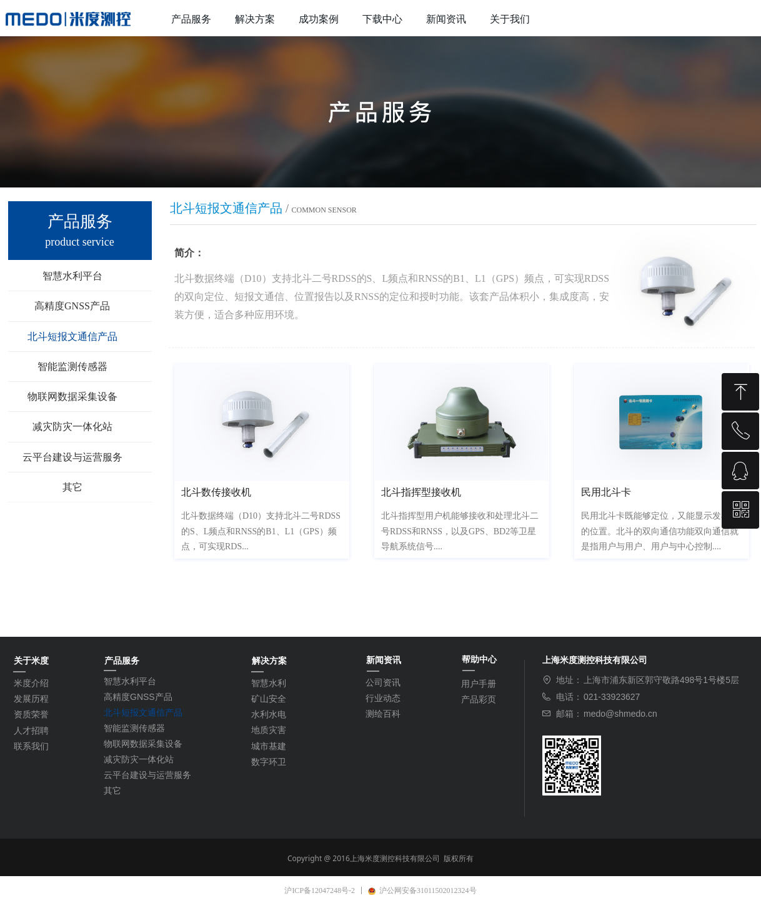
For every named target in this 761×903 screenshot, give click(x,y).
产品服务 (191, 19)
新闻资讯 (446, 19)
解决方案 (255, 19)
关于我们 (510, 19)
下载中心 (382, 19)
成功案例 (319, 19)
